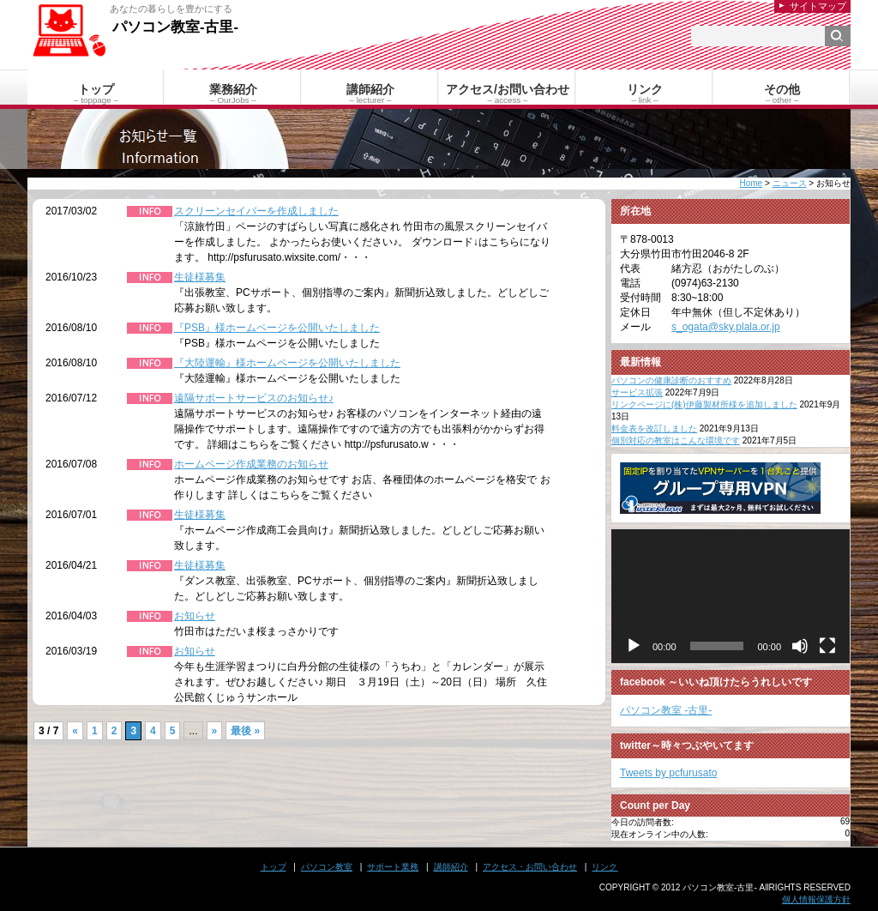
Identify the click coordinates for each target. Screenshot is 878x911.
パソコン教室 (326, 867)
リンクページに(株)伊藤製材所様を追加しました (704, 404)
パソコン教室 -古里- (666, 710)
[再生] (633, 646)
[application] (730, 596)
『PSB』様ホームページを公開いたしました (277, 328)
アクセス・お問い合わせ (530, 867)
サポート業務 (392, 867)
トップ (273, 867)
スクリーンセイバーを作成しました (256, 211)
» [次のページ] (215, 731)
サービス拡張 (637, 392)
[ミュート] (800, 646)
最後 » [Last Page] (245, 731)
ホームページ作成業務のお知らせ (251, 464)
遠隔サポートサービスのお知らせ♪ (254, 398)
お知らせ (194, 616)
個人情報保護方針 (816, 899)
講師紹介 (451, 867)
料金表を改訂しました (654, 428)
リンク (604, 867)
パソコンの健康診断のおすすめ (671, 380)
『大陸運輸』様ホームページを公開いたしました (287, 363)
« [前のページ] (75, 731)
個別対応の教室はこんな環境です (675, 440)
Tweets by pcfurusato (668, 773)
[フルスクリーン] (827, 646)
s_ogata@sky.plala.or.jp (725, 327)
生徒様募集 (200, 277)
